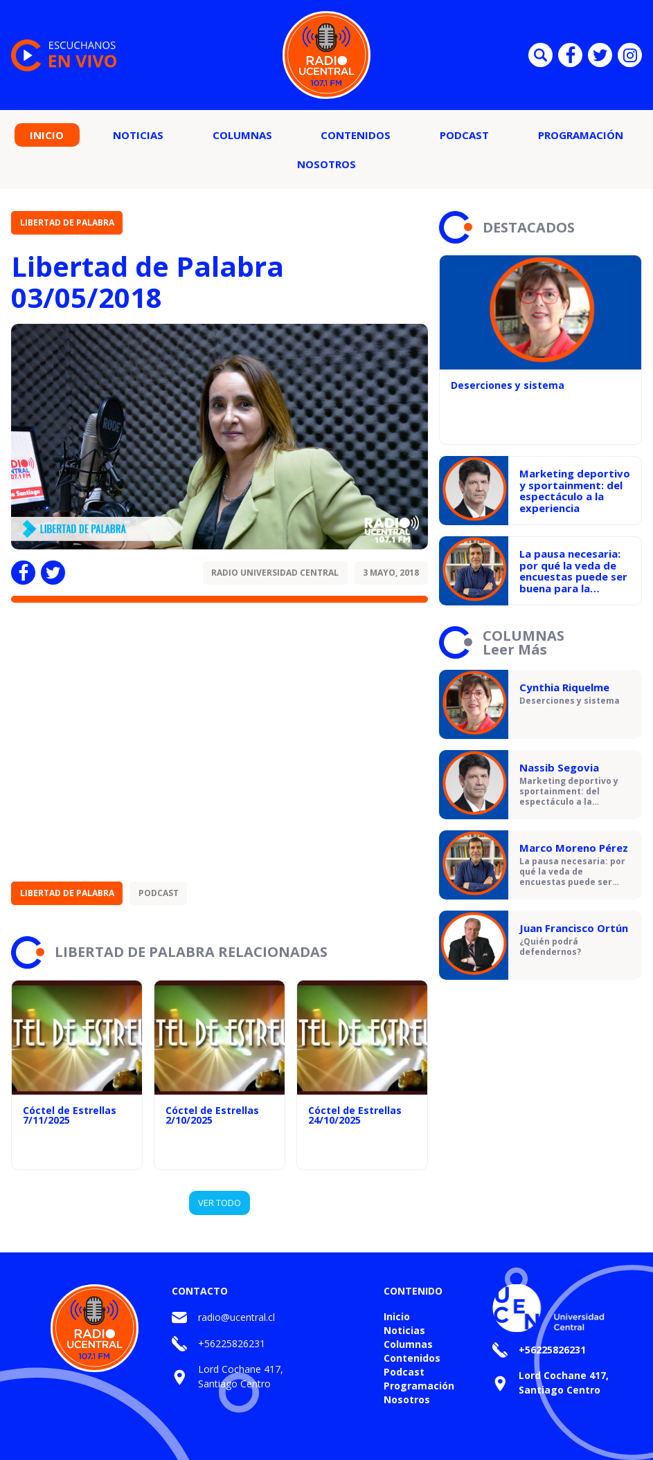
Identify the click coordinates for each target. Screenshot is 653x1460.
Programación (580, 135)
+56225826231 (231, 1343)
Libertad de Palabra (67, 222)
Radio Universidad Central (275, 572)
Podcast (464, 135)
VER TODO (219, 1202)
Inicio (47, 135)
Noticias (138, 135)
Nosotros (326, 164)
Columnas (242, 135)
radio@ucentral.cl (236, 1317)
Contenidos (356, 135)
